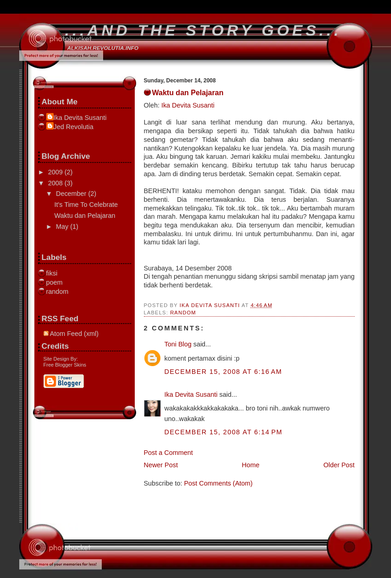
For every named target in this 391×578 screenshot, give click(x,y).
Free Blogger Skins (65, 364)
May (63, 226)
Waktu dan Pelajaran (84, 215)
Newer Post (161, 465)
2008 (56, 183)
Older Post (339, 465)
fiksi (52, 273)
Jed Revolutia (74, 126)
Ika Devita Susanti (188, 105)
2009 (56, 172)
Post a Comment (168, 452)
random (183, 312)
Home (250, 465)
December (72, 193)
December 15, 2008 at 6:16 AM (223, 371)
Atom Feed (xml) (71, 333)
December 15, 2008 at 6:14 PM (224, 432)
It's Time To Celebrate (85, 204)
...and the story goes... (203, 30)
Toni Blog (178, 344)
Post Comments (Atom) (218, 483)
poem (54, 282)
